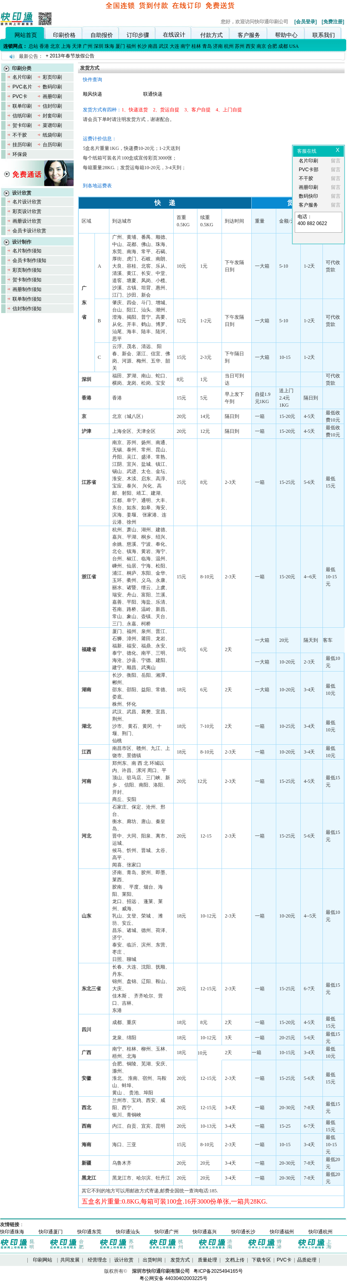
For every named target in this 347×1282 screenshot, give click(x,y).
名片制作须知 (26, 251)
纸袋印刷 (52, 135)
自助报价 (101, 35)
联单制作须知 (26, 299)
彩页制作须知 (26, 270)
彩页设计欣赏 (26, 211)
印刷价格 (64, 35)
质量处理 (207, 1260)
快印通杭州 (320, 1232)
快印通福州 (282, 1232)
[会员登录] (305, 22)
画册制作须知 (26, 289)
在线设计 (174, 34)
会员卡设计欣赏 (29, 230)
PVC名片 (22, 87)
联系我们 (323, 35)
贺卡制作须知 (26, 280)
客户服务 (249, 35)
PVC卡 (19, 96)
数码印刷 (52, 87)
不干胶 (19, 135)
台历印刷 (52, 144)
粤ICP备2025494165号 (218, 1271)
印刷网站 (42, 1260)
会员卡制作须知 (29, 260)
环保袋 (19, 154)
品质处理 (306, 1260)
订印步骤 (138, 35)
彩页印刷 (52, 77)
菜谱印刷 (52, 125)
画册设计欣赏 (26, 221)
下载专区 (261, 1260)
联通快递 (152, 94)
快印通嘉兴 (205, 1232)
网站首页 (25, 35)
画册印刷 (52, 96)
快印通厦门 (51, 1232)
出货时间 (152, 1260)
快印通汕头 (128, 1232)
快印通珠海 (12, 1232)
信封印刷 (52, 106)
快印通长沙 (243, 1232)
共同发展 (70, 1260)
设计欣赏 (123, 1260)
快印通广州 (166, 1232)
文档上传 (234, 1260)
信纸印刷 (22, 116)
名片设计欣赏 (26, 202)
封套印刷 (52, 116)
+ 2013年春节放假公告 (69, 56)
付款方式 (211, 35)
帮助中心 (286, 35)
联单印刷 (22, 106)
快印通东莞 (89, 1232)
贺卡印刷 (22, 125)
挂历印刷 (22, 144)
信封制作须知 (26, 308)
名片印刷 (22, 77)
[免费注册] (333, 22)
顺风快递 (92, 94)
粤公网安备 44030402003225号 (173, 1278)
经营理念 (97, 1260)
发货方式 (180, 1260)
